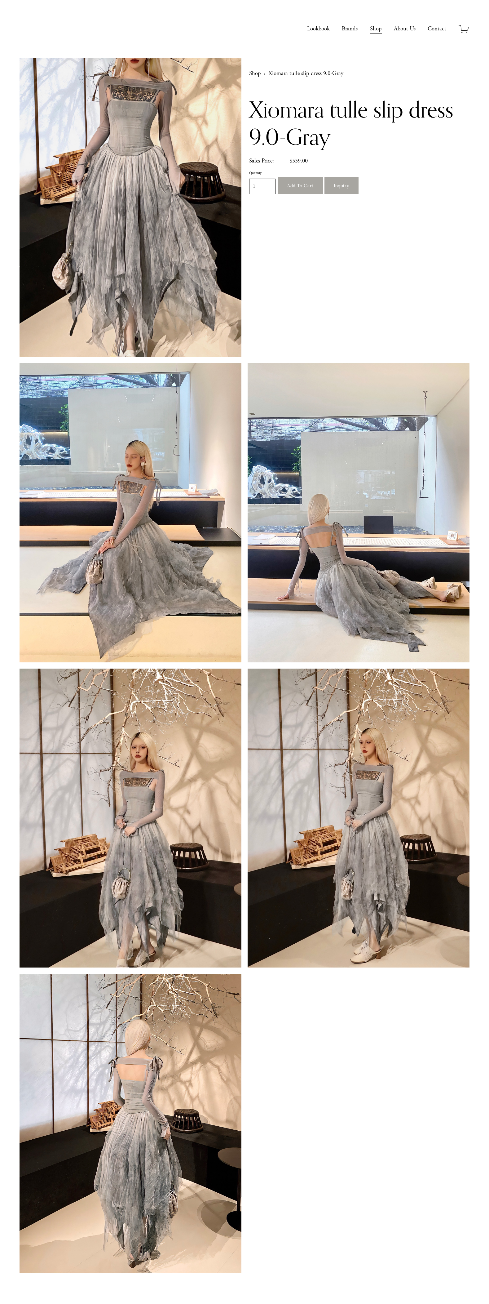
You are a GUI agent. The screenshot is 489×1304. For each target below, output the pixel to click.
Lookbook (318, 29)
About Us (405, 29)
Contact (437, 29)
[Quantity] (262, 186)
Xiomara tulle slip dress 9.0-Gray (305, 73)
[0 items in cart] (464, 29)
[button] (300, 185)
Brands (350, 29)
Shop (376, 29)
